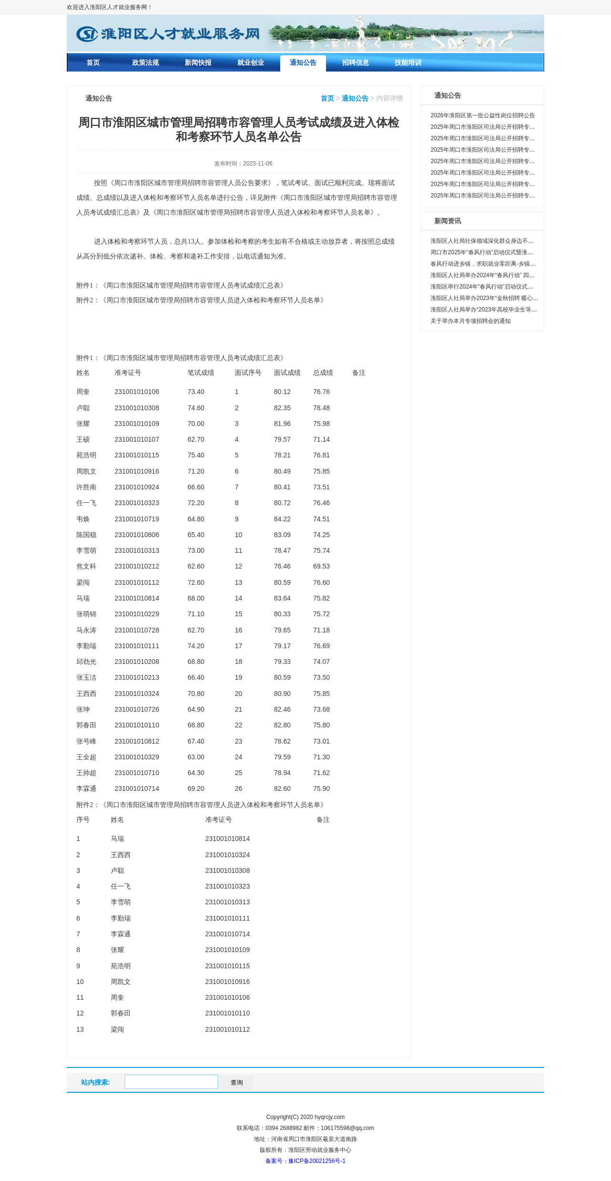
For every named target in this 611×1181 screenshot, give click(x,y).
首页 (93, 62)
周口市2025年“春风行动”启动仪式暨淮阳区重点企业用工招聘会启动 (516, 252)
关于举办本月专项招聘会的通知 (471, 321)
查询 (237, 1082)
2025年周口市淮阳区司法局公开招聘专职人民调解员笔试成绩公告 (514, 184)
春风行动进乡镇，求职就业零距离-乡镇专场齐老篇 (494, 263)
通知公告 (303, 62)
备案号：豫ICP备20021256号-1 (305, 1161)
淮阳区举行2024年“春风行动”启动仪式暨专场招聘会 (496, 286)
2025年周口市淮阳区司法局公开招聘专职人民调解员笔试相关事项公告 (520, 195)
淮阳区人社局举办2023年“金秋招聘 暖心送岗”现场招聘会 (503, 298)
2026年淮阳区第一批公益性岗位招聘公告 (483, 115)
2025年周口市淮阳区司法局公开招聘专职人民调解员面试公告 (509, 172)
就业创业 (250, 62)
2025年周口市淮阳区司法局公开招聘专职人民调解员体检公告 (509, 138)
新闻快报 (198, 62)
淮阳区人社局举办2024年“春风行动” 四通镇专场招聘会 (500, 275)
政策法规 (145, 62)
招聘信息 (355, 62)
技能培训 (408, 62)
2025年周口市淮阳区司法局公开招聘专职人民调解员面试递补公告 (514, 161)
